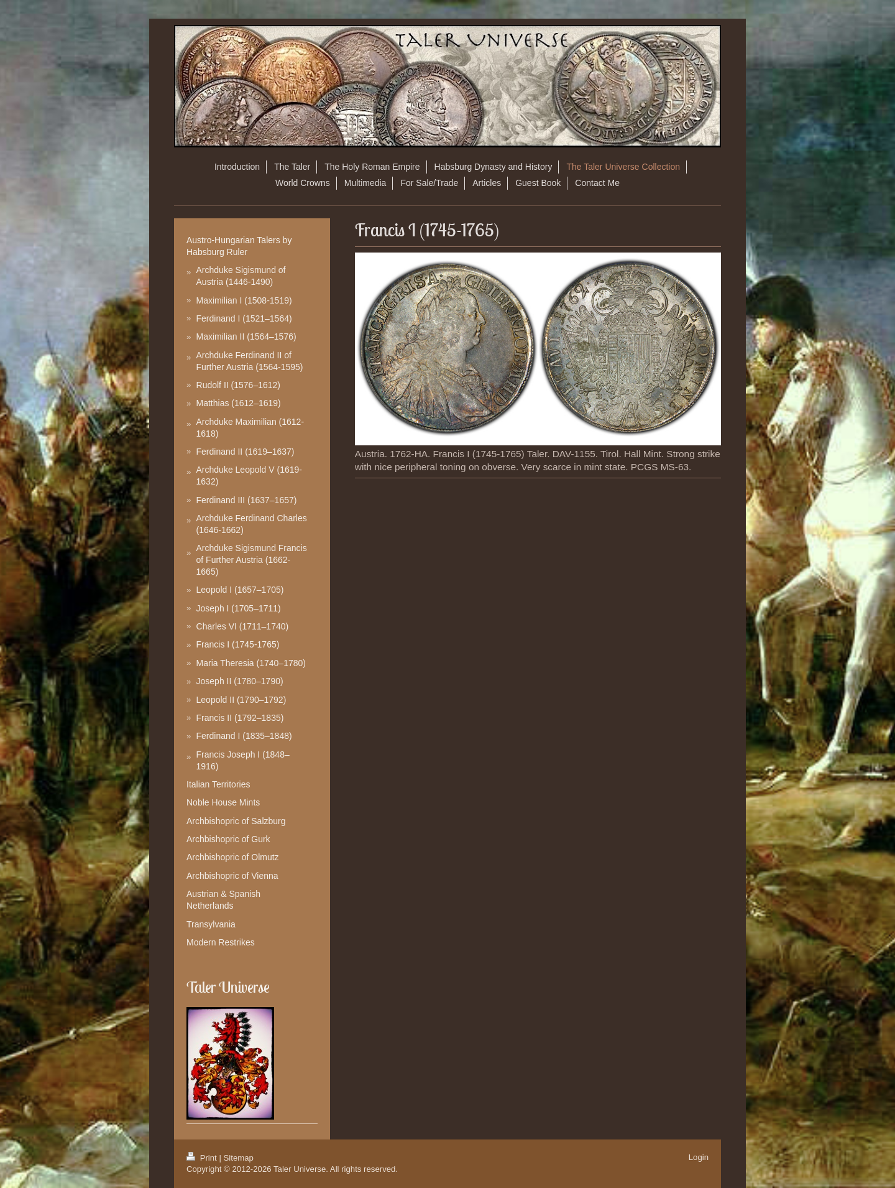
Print (202, 1157)
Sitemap (239, 1157)
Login (699, 1157)
